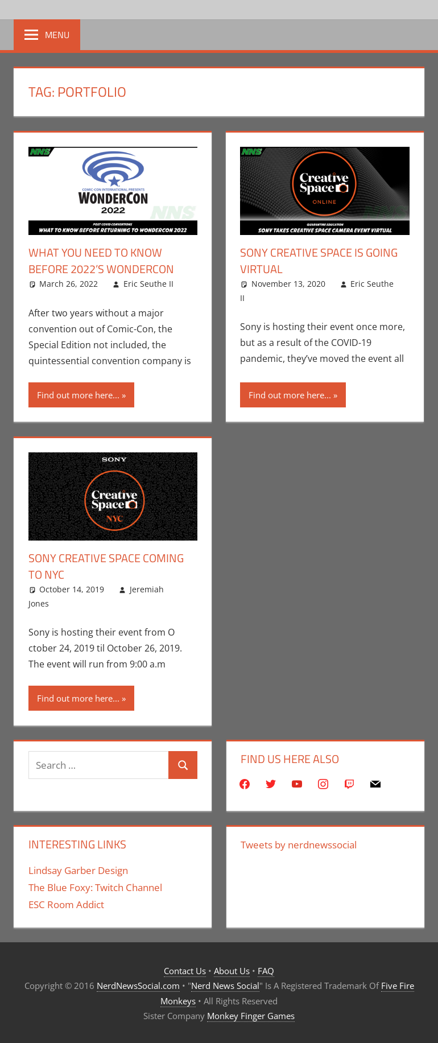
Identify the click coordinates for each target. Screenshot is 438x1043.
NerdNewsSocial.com (138, 985)
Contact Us (185, 970)
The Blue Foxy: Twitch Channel (95, 886)
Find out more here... (78, 394)
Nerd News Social (225, 985)
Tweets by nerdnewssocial (299, 844)
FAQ (266, 970)
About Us (232, 970)
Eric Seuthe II (148, 283)
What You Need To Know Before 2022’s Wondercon (101, 260)
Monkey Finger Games (251, 1014)
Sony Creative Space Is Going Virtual (319, 260)
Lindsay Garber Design (78, 869)
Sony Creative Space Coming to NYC (106, 566)
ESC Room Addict (66, 903)
